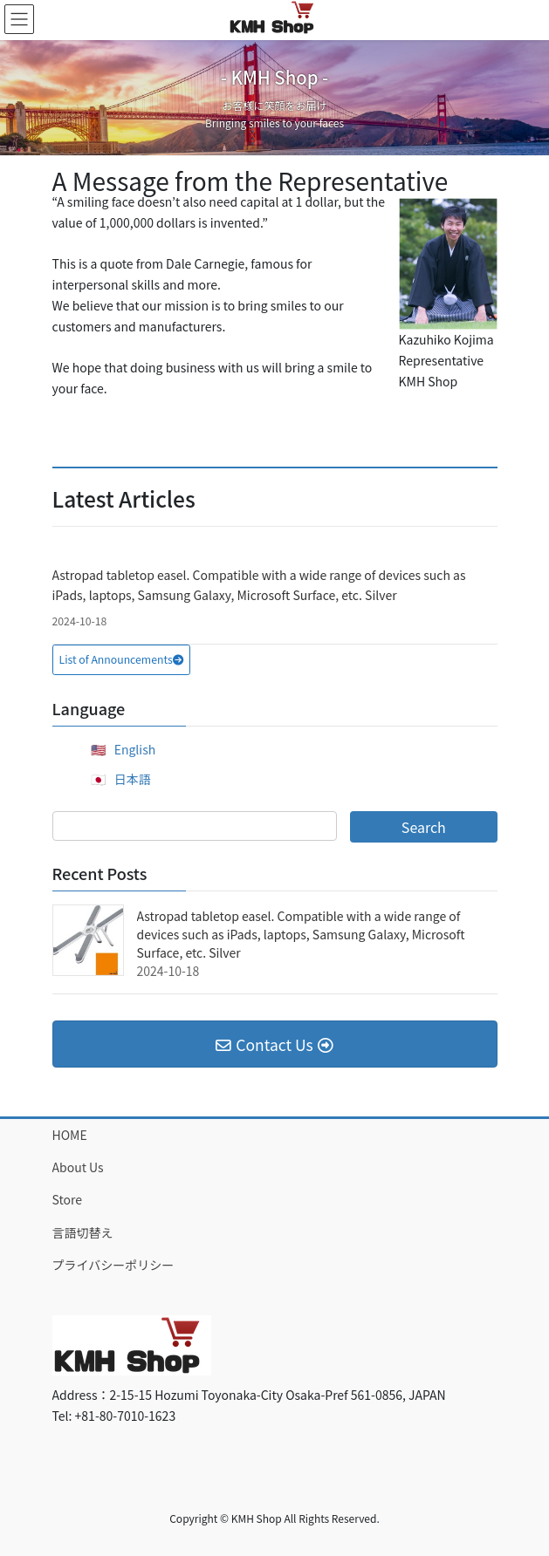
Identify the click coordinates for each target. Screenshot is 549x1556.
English (135, 749)
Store (67, 1199)
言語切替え (82, 1232)
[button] (121, 660)
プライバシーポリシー (113, 1264)
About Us (78, 1167)
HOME (69, 1134)
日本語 (132, 779)
